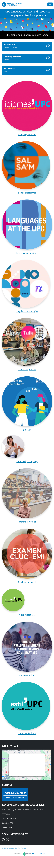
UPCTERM (27, 430)
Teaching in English (27, 582)
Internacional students (27, 253)
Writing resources (27, 615)
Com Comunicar (27, 675)
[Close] (50, 4)
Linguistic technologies (27, 311)
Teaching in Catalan (27, 521)
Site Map (42, 854)
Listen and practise (27, 369)
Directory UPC (7, 823)
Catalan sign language (27, 461)
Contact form (7, 827)
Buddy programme (27, 192)
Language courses (27, 134)
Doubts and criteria (27, 733)
